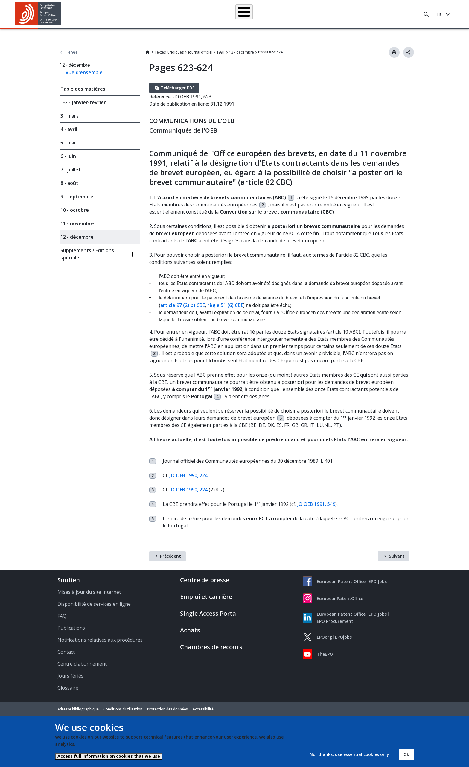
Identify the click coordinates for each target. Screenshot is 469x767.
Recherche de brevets (145, 14)
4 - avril (68, 129)
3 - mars (69, 115)
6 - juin (68, 156)
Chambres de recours (211, 647)
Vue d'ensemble (84, 72)
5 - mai (67, 142)
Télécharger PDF (177, 88)
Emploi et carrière (206, 597)
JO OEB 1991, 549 (316, 504)
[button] (62, 14)
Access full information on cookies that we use (108, 756)
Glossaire (67, 687)
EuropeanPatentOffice (340, 598)
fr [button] (438, 14)
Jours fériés (70, 675)
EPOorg (324, 637)
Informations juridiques (243, 14)
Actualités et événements (296, 14)
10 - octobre (74, 210)
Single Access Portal (209, 613)
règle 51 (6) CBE (225, 305)
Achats (190, 630)
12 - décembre (241, 52)
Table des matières (82, 89)
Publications (71, 628)
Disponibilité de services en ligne (94, 604)
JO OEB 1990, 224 (189, 475)
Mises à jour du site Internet (89, 592)
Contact (66, 652)
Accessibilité (203, 709)
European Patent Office (341, 581)
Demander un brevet (193, 14)
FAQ (61, 616)
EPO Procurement (335, 621)
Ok (406, 754)
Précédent (170, 556)
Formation (339, 14)
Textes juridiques (169, 52)
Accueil (108, 13)
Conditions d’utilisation (122, 709)
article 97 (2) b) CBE (182, 305)
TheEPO (325, 654)
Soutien (68, 580)
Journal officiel (200, 52)
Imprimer (394, 52)
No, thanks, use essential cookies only (349, 754)
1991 (72, 53)
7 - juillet (70, 169)
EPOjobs (343, 637)
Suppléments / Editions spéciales (87, 254)
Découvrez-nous (373, 14)
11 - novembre (77, 223)
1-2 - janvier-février (83, 102)
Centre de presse (204, 580)
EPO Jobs (377, 581)
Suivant (397, 556)
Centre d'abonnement (82, 664)
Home (147, 52)
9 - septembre (76, 196)
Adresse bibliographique (78, 709)
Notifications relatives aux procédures (100, 640)
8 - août (69, 183)
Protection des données (167, 709)
